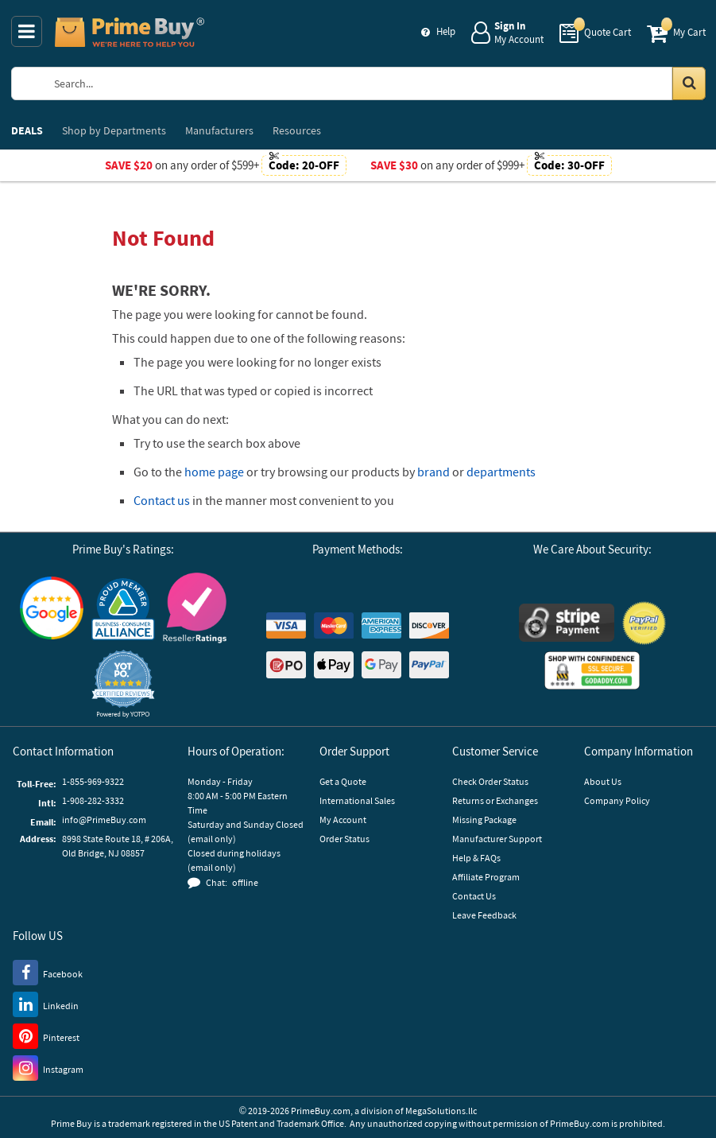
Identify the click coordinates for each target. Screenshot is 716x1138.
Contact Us (474, 896)
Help (445, 31)
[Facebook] (48, 972)
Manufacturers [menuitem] (219, 130)
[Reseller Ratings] (194, 608)
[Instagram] (48, 1067)
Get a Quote (342, 781)
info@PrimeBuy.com (104, 819)
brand (433, 472)
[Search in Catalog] (689, 83)
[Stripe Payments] (566, 623)
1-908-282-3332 (93, 800)
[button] (123, 683)
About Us (602, 781)
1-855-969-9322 (93, 781)
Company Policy (617, 800)
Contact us (162, 500)
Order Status (344, 839)
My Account (342, 819)
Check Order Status (490, 781)
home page (214, 472)
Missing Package (484, 819)
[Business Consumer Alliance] (123, 608)
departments (501, 472)
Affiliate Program (486, 877)
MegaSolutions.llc (441, 1111)
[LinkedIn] (46, 1003)
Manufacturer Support (497, 839)
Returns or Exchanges (495, 800)
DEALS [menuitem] (27, 130)
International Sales (357, 800)
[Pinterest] (46, 1035)
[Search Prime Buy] (373, 83)
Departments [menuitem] (114, 130)
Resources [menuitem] (297, 130)
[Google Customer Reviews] (51, 608)
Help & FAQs (476, 858)
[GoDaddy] (592, 670)
